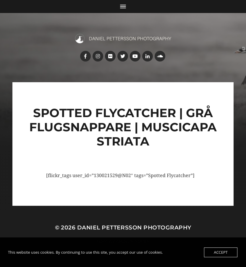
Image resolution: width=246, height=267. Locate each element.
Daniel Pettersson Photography (134, 227)
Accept (221, 252)
